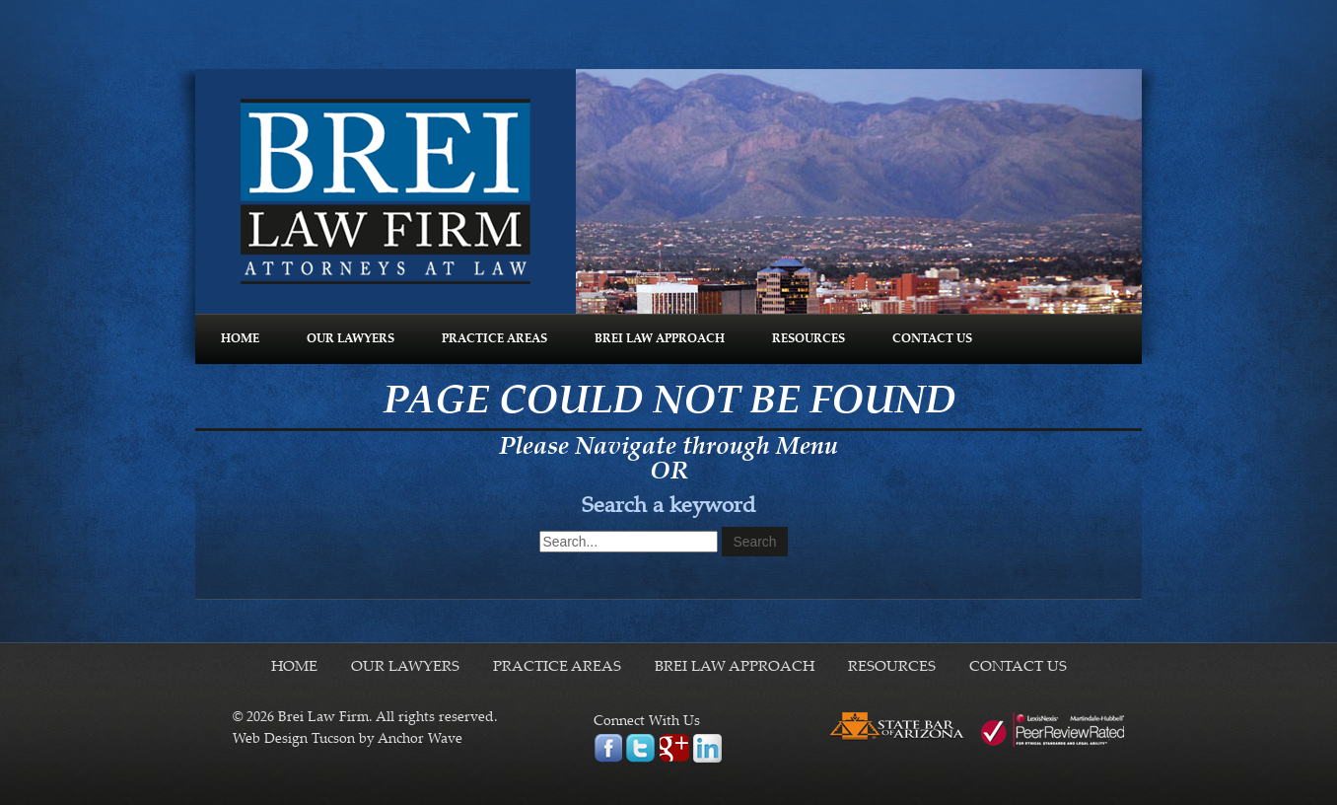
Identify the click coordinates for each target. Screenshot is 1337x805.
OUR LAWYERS (350, 339)
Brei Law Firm (385, 191)
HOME (240, 339)
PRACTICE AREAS (494, 339)
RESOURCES (808, 339)
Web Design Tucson (294, 740)
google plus (674, 748)
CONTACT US (932, 339)
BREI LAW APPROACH (660, 339)
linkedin (707, 748)
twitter (640, 748)
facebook (608, 748)
